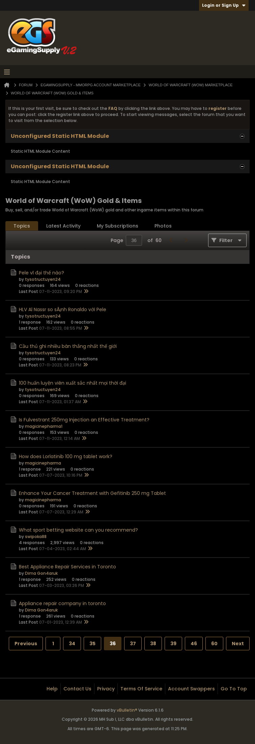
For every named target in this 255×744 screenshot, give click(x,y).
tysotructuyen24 (43, 279)
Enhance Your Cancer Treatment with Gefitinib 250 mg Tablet (92, 493)
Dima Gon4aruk (41, 573)
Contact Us (77, 688)
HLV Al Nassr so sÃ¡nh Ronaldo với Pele (62, 309)
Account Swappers (191, 688)
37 (133, 643)
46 (194, 643)
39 (173, 643)
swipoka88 (36, 536)
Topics (21, 225)
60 (214, 643)
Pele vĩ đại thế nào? (41, 272)
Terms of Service (141, 688)
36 (113, 643)
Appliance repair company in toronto (62, 603)
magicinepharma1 (43, 426)
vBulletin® (127, 710)
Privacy (106, 688)
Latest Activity (63, 225)
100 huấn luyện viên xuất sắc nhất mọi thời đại (72, 383)
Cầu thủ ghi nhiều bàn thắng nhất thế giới (68, 346)
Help (52, 688)
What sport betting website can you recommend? (78, 530)
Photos (163, 225)
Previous (26, 643)
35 (92, 643)
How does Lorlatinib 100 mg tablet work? (65, 456)
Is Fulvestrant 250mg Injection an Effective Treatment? (84, 419)
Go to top (234, 688)
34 (72, 643)
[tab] (21, 226)
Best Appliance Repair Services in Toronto (67, 566)
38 (153, 643)
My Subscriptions (117, 225)
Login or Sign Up (224, 5)
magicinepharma (43, 463)
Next (238, 643)
